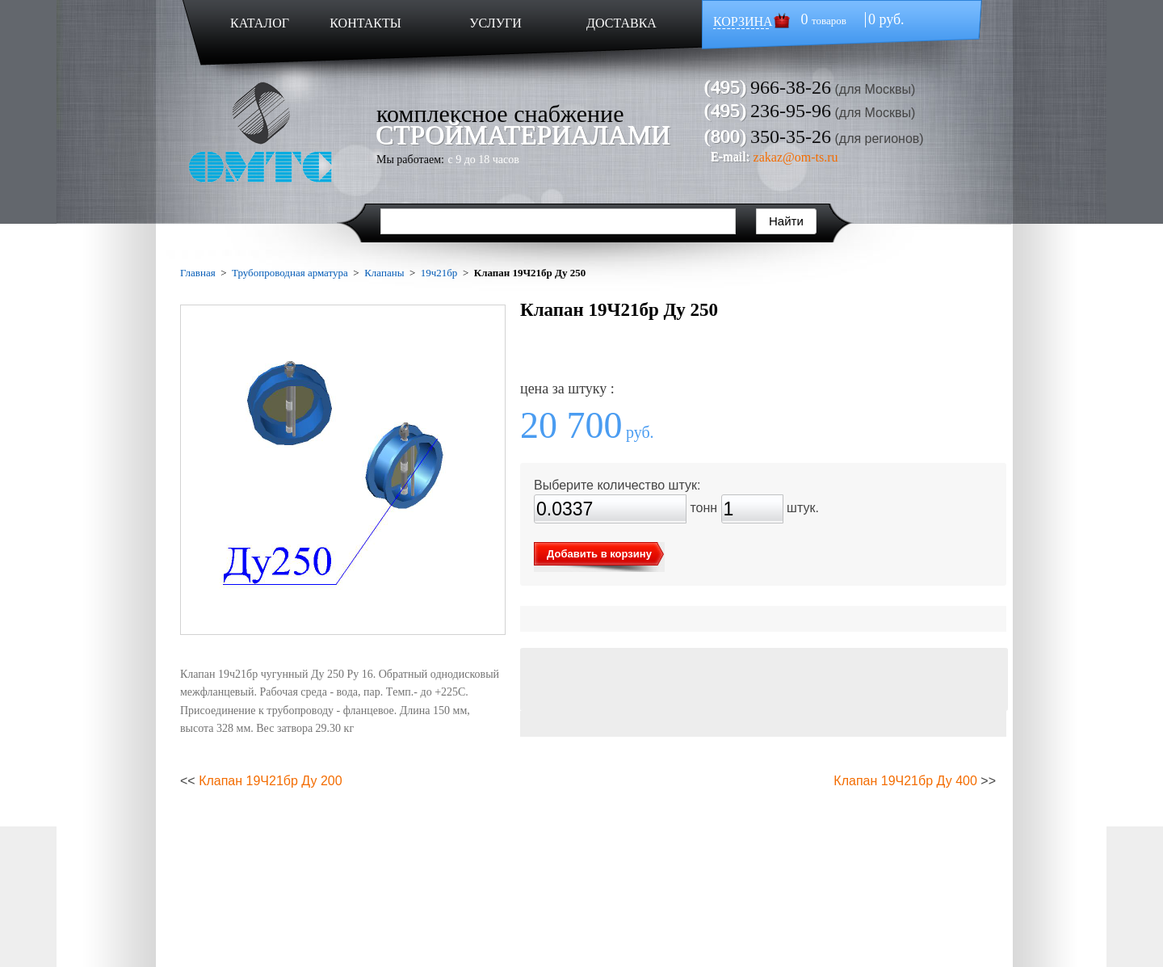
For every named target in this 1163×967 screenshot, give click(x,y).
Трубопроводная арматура (290, 273)
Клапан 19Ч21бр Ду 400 (905, 781)
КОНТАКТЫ (365, 23)
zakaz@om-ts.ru (796, 157)
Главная (198, 273)
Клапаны (384, 273)
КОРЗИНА (743, 21)
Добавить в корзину (599, 554)
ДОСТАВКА (621, 23)
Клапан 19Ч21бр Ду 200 (270, 781)
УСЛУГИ (495, 23)
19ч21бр (439, 273)
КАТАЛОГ (259, 23)
